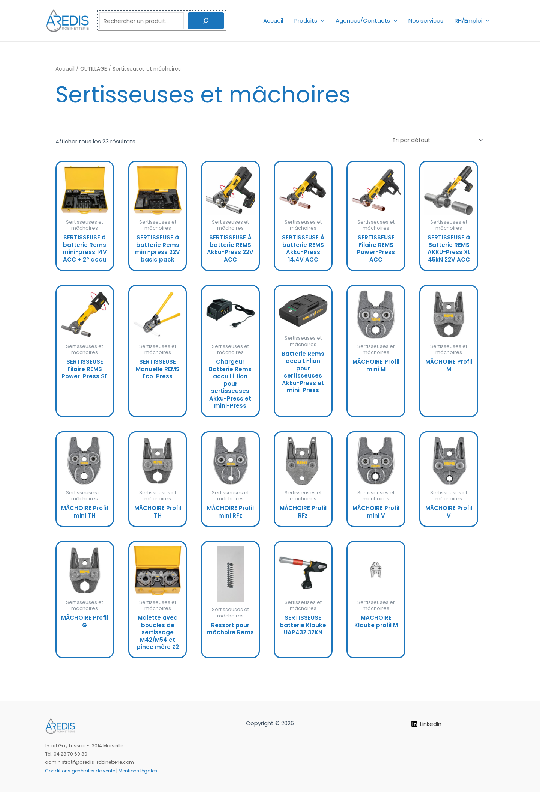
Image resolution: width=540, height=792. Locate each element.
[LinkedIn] (426, 723)
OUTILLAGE (93, 68)
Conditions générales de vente (80, 771)
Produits (309, 20)
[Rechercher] (206, 20)
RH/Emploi (471, 20)
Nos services (425, 20)
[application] (320, 20)
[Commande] (437, 139)
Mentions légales (137, 771)
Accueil (273, 20)
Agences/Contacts (366, 20)
